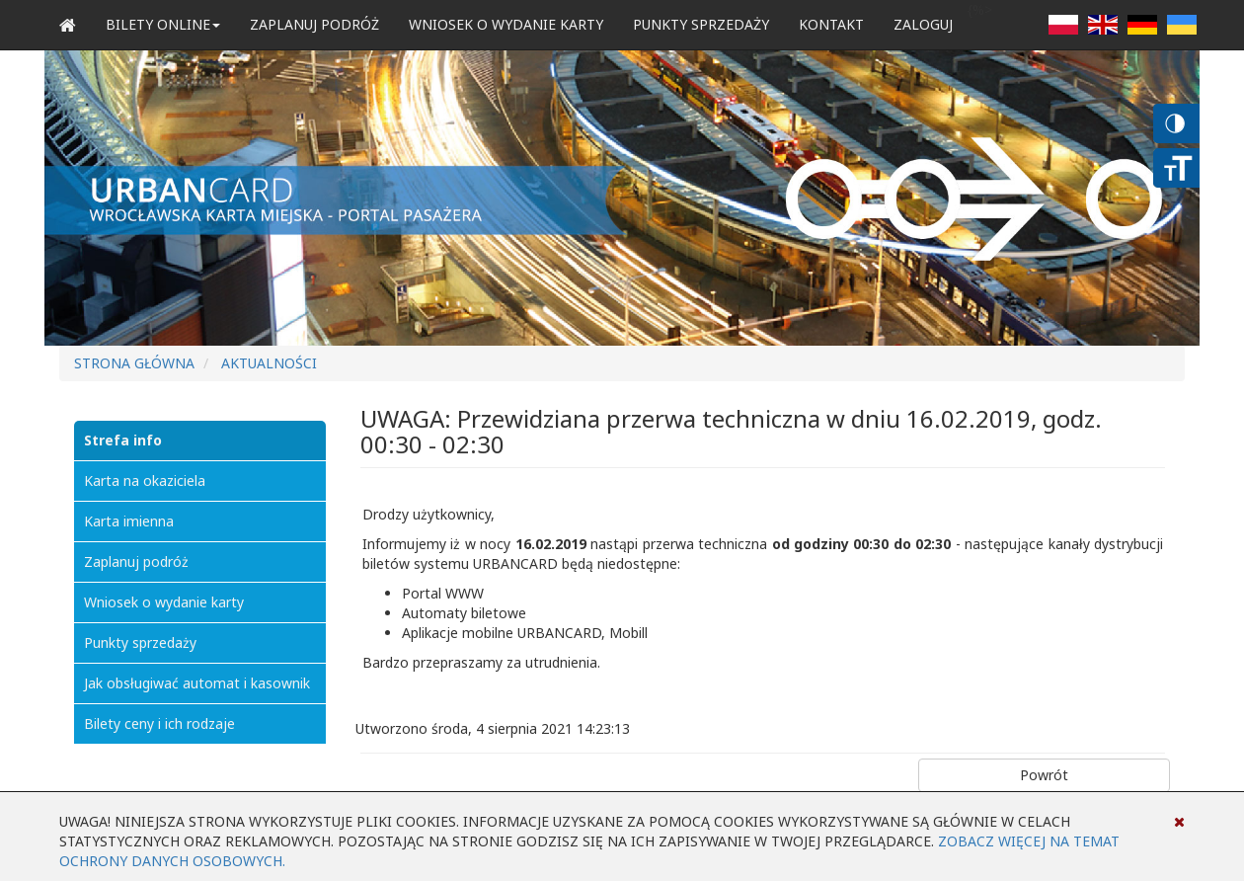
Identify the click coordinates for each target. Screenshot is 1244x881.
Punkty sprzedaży (701, 24)
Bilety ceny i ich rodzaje (159, 723)
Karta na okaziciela (144, 480)
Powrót (1044, 774)
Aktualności (269, 363)
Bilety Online (163, 24)
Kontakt (831, 24)
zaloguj (923, 24)
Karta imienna (129, 521)
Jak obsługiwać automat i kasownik (197, 683)
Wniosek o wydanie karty (506, 24)
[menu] (200, 583)
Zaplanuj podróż (314, 24)
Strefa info (123, 440)
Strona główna (134, 363)
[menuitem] (200, 440)
